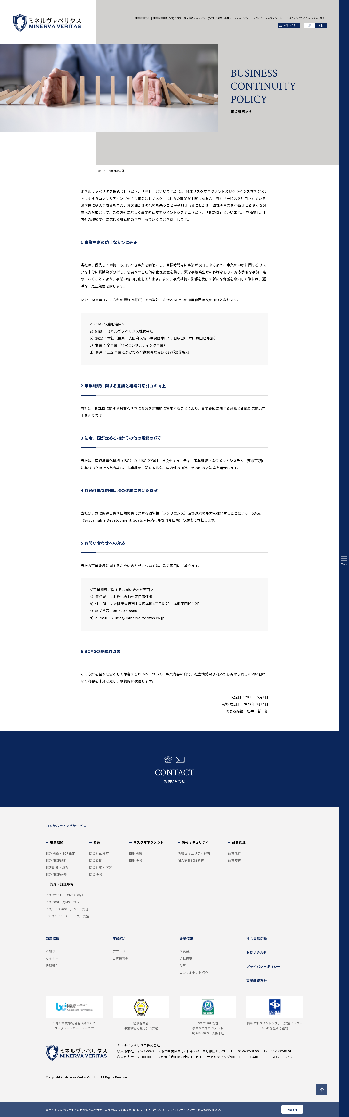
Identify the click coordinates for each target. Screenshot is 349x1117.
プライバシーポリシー (181, 1109)
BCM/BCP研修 (56, 874)
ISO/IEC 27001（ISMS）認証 (67, 909)
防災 (96, 842)
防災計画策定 (99, 853)
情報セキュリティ (195, 842)
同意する (292, 1109)
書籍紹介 (52, 965)
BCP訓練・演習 (57, 867)
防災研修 (96, 874)
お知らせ (52, 951)
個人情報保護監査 (191, 860)
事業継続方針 (256, 980)
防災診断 (96, 860)
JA (310, 25)
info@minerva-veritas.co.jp (140, 617)
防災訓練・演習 (100, 867)
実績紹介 (119, 938)
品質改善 (234, 853)
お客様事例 (120, 958)
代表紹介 (186, 951)
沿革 (183, 965)
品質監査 (234, 860)
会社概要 (186, 958)
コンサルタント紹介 (194, 972)
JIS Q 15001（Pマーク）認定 (67, 916)
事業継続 (56, 842)
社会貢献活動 (256, 938)
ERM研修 (135, 860)
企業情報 (186, 938)
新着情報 (52, 938)
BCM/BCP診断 (56, 860)
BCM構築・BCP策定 (60, 853)
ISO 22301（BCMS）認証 (65, 895)
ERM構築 (135, 853)
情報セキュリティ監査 (194, 853)
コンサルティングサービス (66, 825)
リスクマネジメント (148, 842)
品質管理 (239, 842)
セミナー (52, 958)
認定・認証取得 (62, 883)
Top (98, 170)
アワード (119, 951)
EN (321, 25)
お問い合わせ (174, 770)
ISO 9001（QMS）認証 (63, 902)
